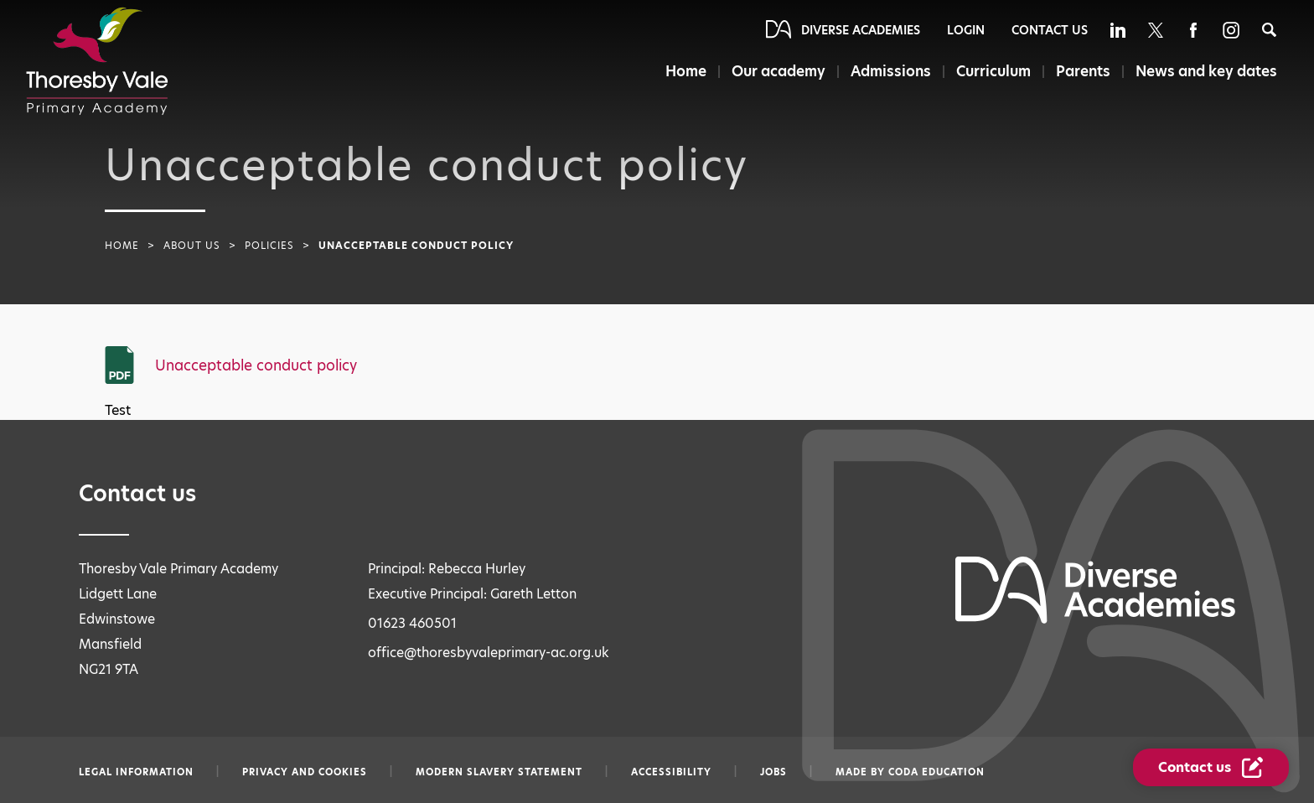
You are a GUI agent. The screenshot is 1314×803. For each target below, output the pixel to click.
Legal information (136, 772)
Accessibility (671, 772)
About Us (191, 245)
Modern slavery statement (499, 772)
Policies (269, 245)
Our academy (778, 71)
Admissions (891, 71)
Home (685, 71)
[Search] (1269, 30)
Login (966, 30)
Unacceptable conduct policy (256, 365)
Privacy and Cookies (304, 772)
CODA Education (936, 772)
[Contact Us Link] (1211, 767)
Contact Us (1049, 30)
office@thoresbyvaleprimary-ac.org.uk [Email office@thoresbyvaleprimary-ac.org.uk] (488, 652)
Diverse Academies (860, 30)
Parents (1083, 71)
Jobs (773, 772)
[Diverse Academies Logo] (97, 61)
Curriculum (993, 71)
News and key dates (1206, 71)
